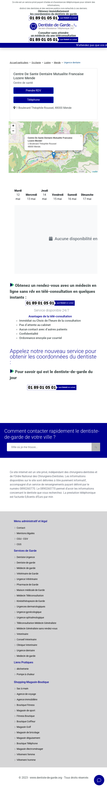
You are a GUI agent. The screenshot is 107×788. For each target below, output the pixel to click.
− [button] (13, 131)
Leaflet (95, 171)
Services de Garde (25, 550)
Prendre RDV (33, 90)
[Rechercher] (96, 447)
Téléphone (33, 99)
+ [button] (13, 126)
